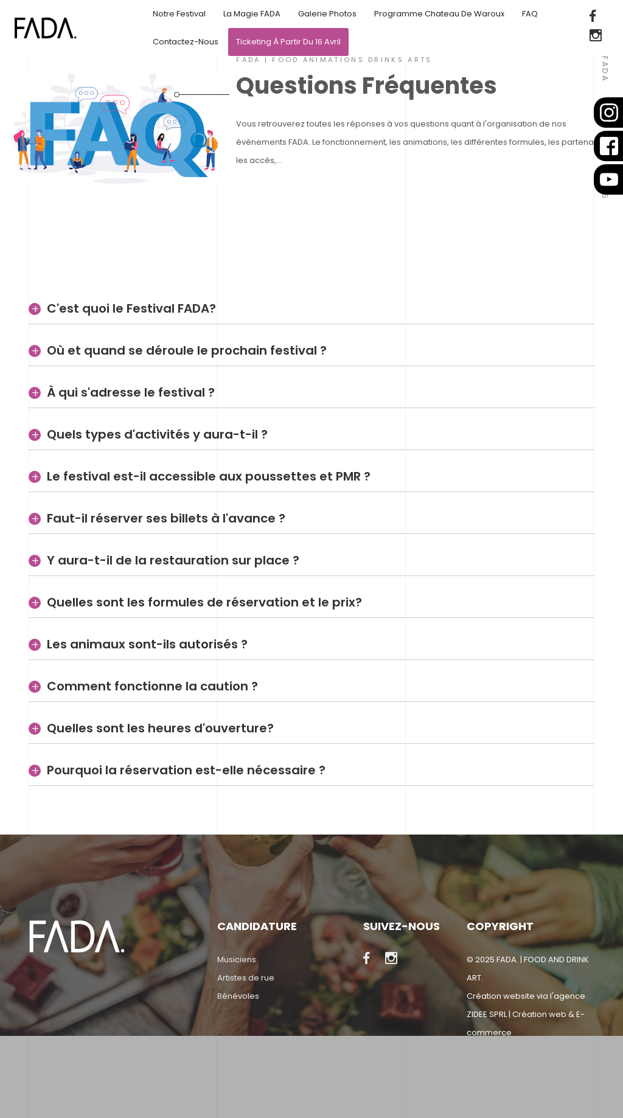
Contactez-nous (185, 41)
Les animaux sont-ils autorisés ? (138, 644)
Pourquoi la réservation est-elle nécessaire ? (177, 770)
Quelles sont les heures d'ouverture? (151, 728)
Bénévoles (238, 996)
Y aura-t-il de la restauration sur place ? (164, 560)
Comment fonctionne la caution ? (143, 686)
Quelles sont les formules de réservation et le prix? (195, 602)
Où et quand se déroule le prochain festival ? (178, 350)
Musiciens (236, 959)
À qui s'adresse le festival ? (122, 392)
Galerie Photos (327, 13)
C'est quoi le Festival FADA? (122, 308)
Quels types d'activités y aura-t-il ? (148, 434)
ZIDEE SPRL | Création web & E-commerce (526, 1023)
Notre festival (179, 13)
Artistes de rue (245, 978)
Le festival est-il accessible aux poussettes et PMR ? (200, 476)
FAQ (530, 13)
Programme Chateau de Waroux (439, 13)
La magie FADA (251, 13)
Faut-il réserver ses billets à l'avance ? (157, 518)
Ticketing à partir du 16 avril (288, 41)
